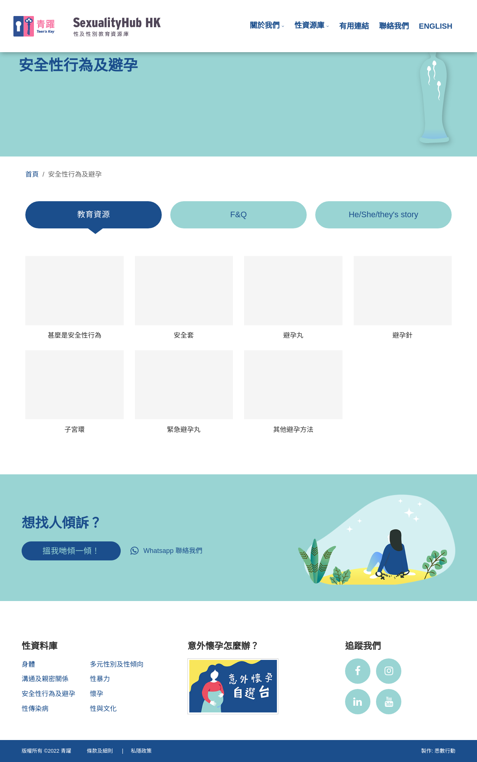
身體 (28, 664)
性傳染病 (35, 708)
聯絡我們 (394, 26)
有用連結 (354, 26)
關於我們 (264, 25)
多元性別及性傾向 (116, 664)
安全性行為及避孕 (48, 694)
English (435, 26)
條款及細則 (100, 751)
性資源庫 (309, 25)
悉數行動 (445, 751)
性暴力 (100, 679)
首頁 (32, 174)
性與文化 (103, 708)
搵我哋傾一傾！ (71, 551)
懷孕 (96, 694)
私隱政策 (141, 751)
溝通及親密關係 (45, 679)
